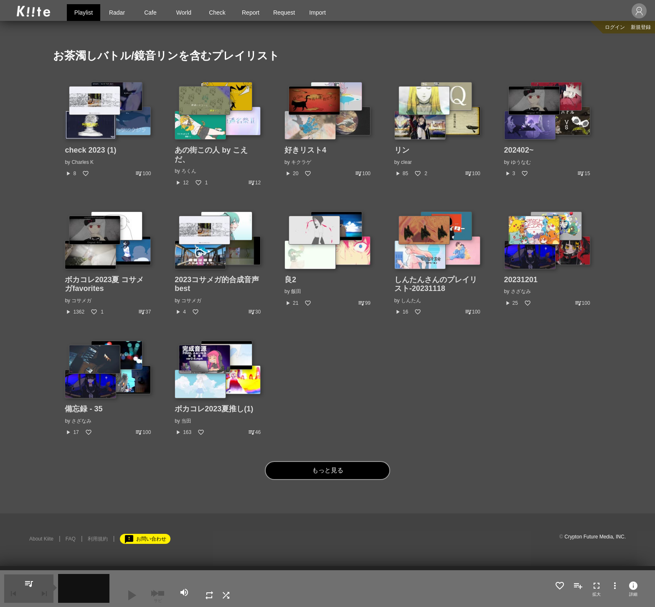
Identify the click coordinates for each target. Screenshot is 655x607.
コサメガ (81, 301)
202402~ (519, 150)
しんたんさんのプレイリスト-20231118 (435, 284)
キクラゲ (301, 162)
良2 (290, 279)
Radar (117, 12)
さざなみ (521, 291)
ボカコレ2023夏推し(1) (214, 409)
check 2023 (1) (90, 150)
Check (217, 12)
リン (401, 150)
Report (250, 12)
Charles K (82, 162)
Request (284, 12)
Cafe (150, 12)
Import (317, 12)
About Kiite (41, 539)
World (183, 12)
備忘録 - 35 (83, 409)
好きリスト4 (305, 150)
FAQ (71, 539)
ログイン (615, 27)
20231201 (521, 279)
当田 (186, 421)
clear (406, 162)
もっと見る (327, 470)
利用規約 (98, 539)
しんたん (411, 301)
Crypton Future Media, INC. (595, 537)
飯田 (296, 291)
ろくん (188, 171)
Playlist (83, 12)
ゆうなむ (521, 162)
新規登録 (641, 27)
